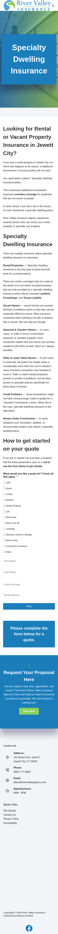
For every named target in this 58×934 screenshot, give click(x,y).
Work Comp (11, 540)
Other (8, 552)
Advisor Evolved (24, 915)
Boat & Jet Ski (12, 523)
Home (9, 488)
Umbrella (10, 529)
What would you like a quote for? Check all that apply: (28, 475)
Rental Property (13, 506)
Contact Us (10, 814)
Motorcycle (11, 517)
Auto (8, 482)
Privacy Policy (11, 819)
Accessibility (10, 823)
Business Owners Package (19, 534)
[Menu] (53, 5)
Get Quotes (10, 810)
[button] (29, 711)
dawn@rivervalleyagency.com (30, 782)
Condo (9, 494)
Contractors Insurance (16, 546)
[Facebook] (29, 928)
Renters (9, 500)
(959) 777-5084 (22, 772)
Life (7, 511)
